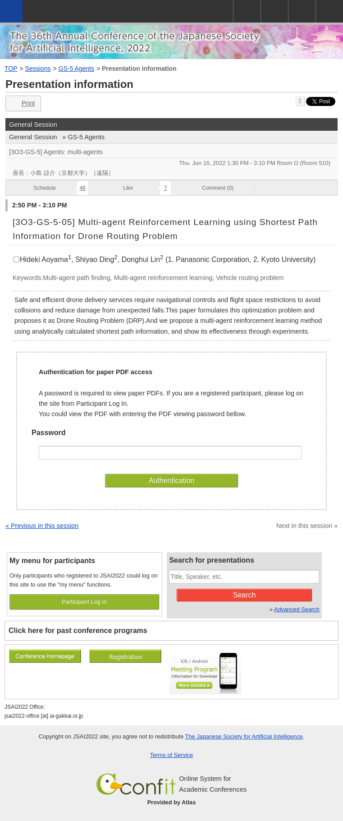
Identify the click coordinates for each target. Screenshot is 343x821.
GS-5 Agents (76, 68)
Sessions (38, 68)
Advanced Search (297, 609)
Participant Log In (84, 601)
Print (22, 103)
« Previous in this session (41, 525)
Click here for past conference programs (78, 630)
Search (244, 595)
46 (83, 188)
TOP (11, 68)
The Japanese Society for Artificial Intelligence (244, 736)
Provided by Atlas (171, 802)
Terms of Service (171, 755)
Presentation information (139, 68)
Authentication (171, 480)
